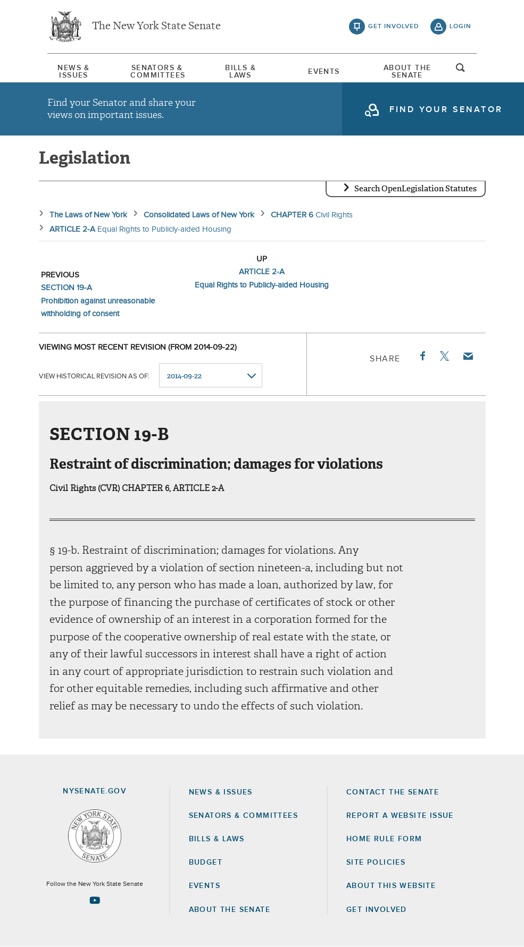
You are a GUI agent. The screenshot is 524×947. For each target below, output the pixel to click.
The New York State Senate (156, 26)
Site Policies (375, 862)
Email (467, 356)
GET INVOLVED (376, 910)
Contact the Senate (392, 792)
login (460, 26)
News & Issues (73, 71)
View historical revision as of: (94, 376)
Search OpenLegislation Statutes (415, 188)
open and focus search (461, 71)
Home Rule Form (384, 839)
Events (323, 71)
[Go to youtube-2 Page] (94, 900)
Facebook (422, 356)
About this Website (391, 886)
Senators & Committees (157, 71)
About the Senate (229, 910)
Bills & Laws (240, 71)
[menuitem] (74, 72)
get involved (393, 26)
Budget (205, 862)
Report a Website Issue (400, 815)
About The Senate (407, 71)
